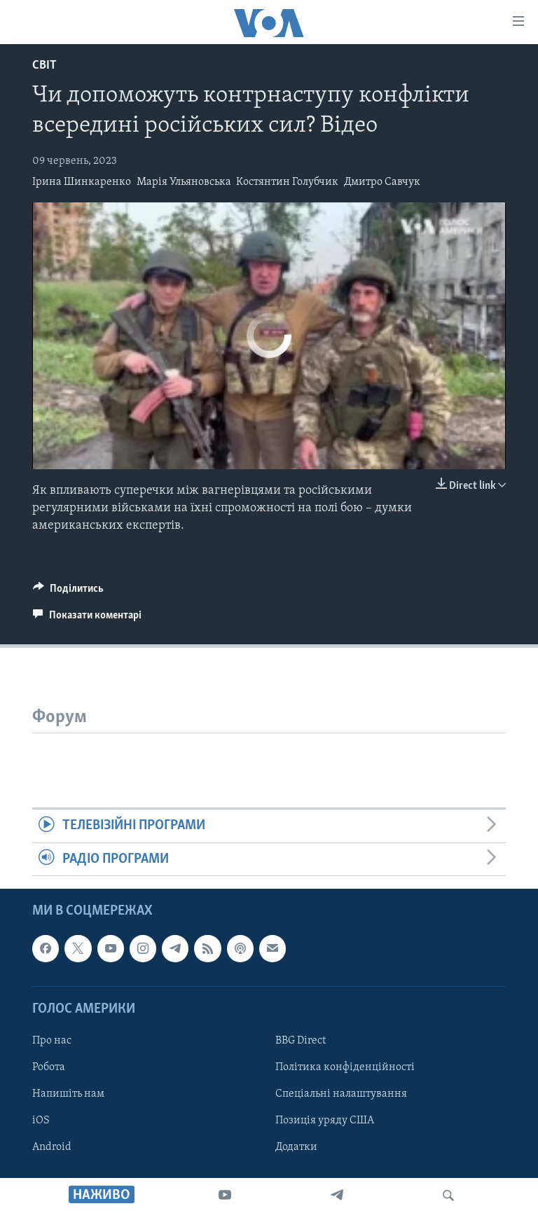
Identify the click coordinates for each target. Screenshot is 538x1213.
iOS (41, 1120)
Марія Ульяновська (184, 182)
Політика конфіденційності (345, 1067)
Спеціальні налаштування (341, 1094)
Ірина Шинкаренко (81, 182)
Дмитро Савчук (382, 182)
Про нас (51, 1040)
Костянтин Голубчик (287, 182)
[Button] (68, 591)
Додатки (296, 1147)
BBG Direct (300, 1040)
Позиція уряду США (324, 1120)
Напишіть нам (68, 1094)
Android (51, 1147)
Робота (48, 1067)
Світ (44, 65)
